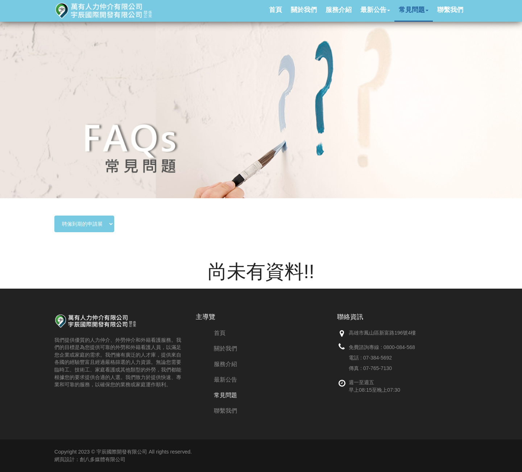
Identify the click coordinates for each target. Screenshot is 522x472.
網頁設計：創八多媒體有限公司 (89, 459)
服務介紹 (225, 364)
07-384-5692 (377, 358)
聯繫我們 (225, 411)
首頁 (219, 333)
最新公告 (225, 380)
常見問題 (225, 395)
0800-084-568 (399, 347)
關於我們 (225, 348)
